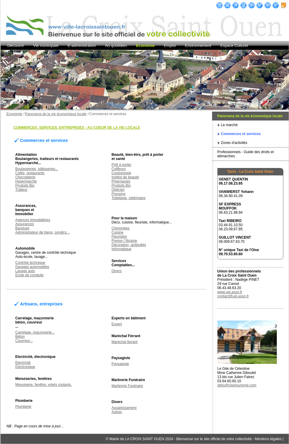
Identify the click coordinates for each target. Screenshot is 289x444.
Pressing (119, 194)
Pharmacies (121, 181)
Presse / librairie (124, 241)
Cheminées (121, 228)
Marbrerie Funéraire (127, 386)
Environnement (198, 45)
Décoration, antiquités (129, 245)
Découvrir (15, 45)
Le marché (229, 125)
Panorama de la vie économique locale (250, 116)
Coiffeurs (119, 169)
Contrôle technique (30, 263)
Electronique (25, 367)
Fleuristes (119, 236)
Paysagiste (120, 364)
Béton (20, 336)
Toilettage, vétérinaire (129, 198)
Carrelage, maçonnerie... (35, 332)
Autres (117, 412)
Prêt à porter (122, 165)
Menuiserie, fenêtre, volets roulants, (43, 385)
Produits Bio (25, 185)
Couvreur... (24, 341)
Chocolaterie (25, 177)
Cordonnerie (121, 173)
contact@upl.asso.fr (233, 296)
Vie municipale (46, 45)
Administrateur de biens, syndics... (42, 232)
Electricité (23, 363)
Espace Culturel (234, 45)
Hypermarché (26, 181)
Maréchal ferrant (125, 342)
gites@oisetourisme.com (237, 385)
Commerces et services (241, 134)
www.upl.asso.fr (229, 292)
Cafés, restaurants (30, 173)
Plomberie (23, 407)
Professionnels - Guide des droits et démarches (245, 154)
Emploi (170, 45)
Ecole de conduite (29, 275)
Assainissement (124, 408)
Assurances (24, 224)
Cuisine (118, 232)
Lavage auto (25, 271)
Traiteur (21, 190)
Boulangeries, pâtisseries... (36, 169)
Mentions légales (268, 439)
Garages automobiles (32, 267)
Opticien (118, 190)
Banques (22, 228)
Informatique (122, 249)
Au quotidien (116, 45)
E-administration (82, 45)
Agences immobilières (32, 220)
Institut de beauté (125, 177)
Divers (117, 271)
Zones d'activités (234, 143)
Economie (145, 45)
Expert (117, 324)
